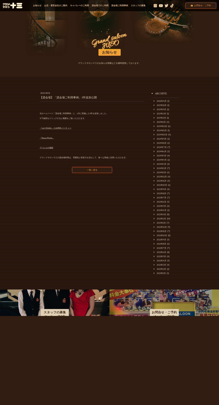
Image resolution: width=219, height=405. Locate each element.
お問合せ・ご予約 (201, 5)
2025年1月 (159, 122)
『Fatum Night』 (47, 138)
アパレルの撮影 (46, 148)
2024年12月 (160, 126)
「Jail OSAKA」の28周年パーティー (55, 128)
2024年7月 (160, 147)
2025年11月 (159, 105)
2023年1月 (159, 223)
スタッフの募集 (138, 5)
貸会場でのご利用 (100, 5)
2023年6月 (159, 202)
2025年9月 (159, 109)
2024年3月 (159, 164)
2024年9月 (159, 139)
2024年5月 (159, 155)
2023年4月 (159, 210)
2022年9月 (159, 239)
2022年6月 (159, 252)
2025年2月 (159, 118)
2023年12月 (160, 176)
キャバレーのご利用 (79, 5)
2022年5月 (159, 256)
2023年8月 (159, 193)
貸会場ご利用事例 (119, 5)
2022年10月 (160, 235)
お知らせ (37, 5)
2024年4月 (160, 160)
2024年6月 (159, 151)
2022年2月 (159, 269)
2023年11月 (159, 181)
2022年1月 (159, 273)
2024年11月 (160, 130)
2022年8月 (159, 244)
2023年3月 (159, 214)
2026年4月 (159, 101)
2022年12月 (160, 227)
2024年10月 (160, 134)
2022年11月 (159, 231)
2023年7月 (159, 197)
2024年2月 (159, 168)
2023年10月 (160, 185)
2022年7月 (159, 248)
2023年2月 (159, 218)
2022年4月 (159, 260)
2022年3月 (159, 265)
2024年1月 (159, 172)
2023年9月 (159, 189)
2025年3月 (159, 113)
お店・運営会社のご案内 (55, 5)
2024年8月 (159, 143)
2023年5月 (159, 206)
